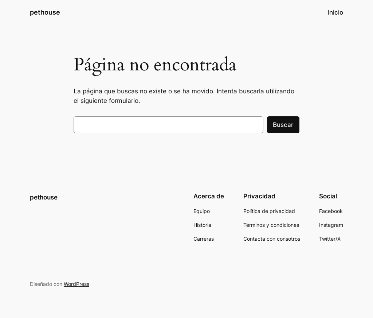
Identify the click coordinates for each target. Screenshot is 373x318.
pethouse (45, 12)
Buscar (283, 124)
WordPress (76, 284)
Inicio (335, 12)
